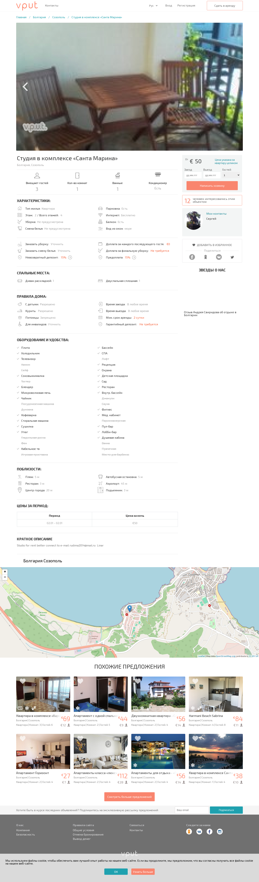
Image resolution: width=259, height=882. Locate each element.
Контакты (51, 5)
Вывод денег (82, 838)
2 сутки (139, 317)
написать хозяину (212, 185)
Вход (168, 5)
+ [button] (5, 572)
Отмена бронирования (88, 834)
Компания (23, 830)
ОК (116, 871)
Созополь (58, 17)
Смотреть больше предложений (129, 796)
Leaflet (201, 656)
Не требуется (160, 250)
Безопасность (25, 834)
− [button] (5, 577)
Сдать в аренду (224, 5)
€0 (168, 244)
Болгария (39, 17)
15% (63, 257)
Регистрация (186, 5)
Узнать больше (143, 871)
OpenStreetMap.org (225, 656)
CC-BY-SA (253, 656)
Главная (21, 17)
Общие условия (83, 830)
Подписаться (226, 810)
